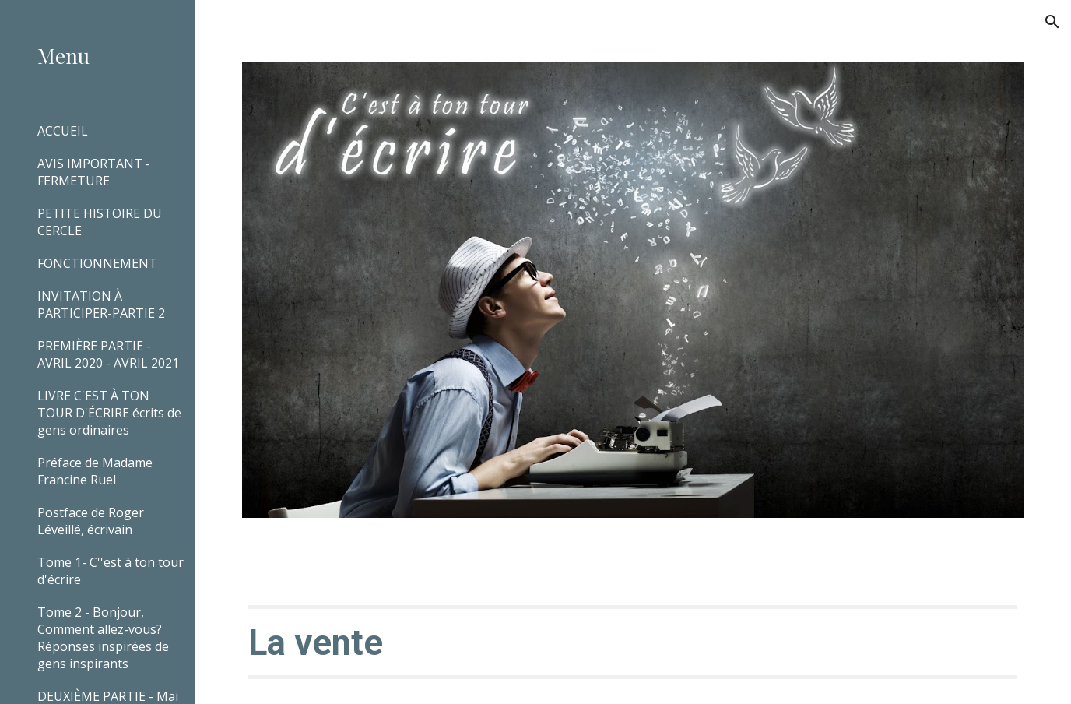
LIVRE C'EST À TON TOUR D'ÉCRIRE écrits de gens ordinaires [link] (109, 412)
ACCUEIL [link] (62, 130)
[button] (1052, 21)
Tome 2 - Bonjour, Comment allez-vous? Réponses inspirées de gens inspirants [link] (103, 638)
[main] (633, 642)
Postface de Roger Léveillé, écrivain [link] (90, 521)
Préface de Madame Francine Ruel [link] (95, 471)
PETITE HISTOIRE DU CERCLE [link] (99, 222)
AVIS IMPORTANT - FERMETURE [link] (93, 172)
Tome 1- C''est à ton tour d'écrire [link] (110, 571)
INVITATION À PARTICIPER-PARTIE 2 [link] (101, 304)
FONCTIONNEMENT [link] (97, 263)
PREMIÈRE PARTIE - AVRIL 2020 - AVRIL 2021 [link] (108, 354)
